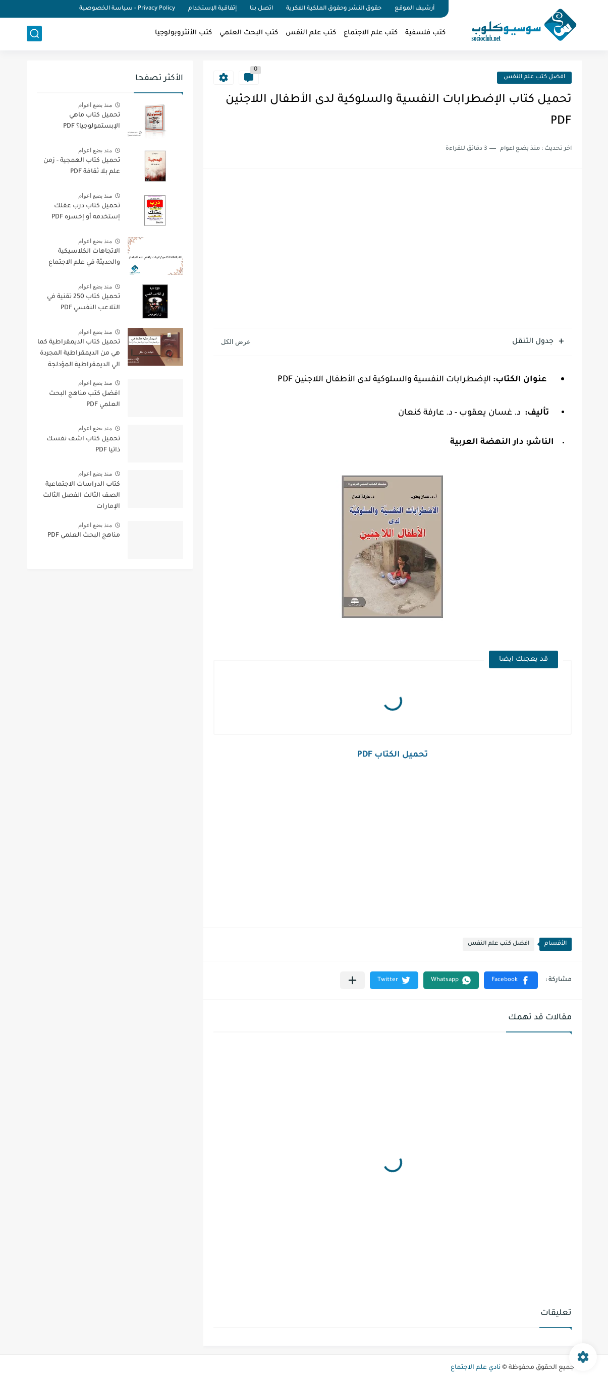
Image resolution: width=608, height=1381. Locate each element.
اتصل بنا (261, 9)
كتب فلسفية (425, 33)
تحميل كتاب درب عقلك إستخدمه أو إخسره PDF (85, 212)
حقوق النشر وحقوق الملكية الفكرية (333, 9)
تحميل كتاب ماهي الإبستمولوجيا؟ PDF (91, 121)
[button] (511, 980)
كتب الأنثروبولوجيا (183, 33)
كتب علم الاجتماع (371, 33)
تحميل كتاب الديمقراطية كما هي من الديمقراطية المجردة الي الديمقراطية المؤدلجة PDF (78, 355)
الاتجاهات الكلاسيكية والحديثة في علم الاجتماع (84, 257)
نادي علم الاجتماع (476, 1367)
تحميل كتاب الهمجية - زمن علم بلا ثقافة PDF (81, 166)
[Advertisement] (392, 249)
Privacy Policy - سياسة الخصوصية (127, 9)
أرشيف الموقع (414, 9)
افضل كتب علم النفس (534, 77)
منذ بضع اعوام (95, 104)
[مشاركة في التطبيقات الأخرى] (352, 980)
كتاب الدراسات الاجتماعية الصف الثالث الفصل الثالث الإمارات (81, 496)
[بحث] (34, 33)
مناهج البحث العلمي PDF (83, 535)
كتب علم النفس (311, 33)
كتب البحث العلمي (248, 33)
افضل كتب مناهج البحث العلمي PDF (84, 399)
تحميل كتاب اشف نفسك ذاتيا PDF (83, 445)
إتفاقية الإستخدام (212, 9)
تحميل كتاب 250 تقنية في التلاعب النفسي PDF (83, 303)
